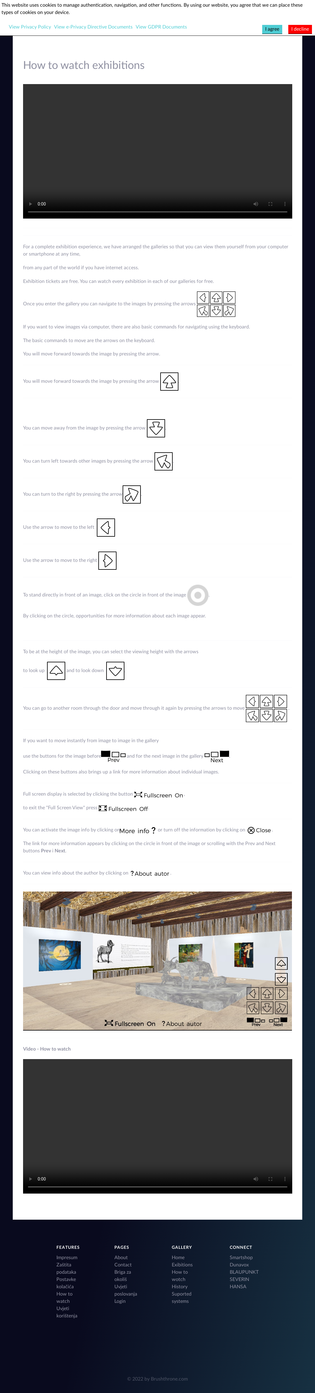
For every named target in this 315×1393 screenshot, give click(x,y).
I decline (300, 29)
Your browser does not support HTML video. (157, 151)
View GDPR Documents (161, 27)
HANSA (238, 1286)
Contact (123, 1264)
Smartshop (241, 1257)
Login (120, 1301)
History (180, 1286)
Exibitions (182, 1264)
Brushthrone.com (169, 1379)
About (121, 1257)
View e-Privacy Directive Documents (93, 27)
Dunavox (239, 1264)
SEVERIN (239, 1279)
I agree (272, 29)
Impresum (66, 1257)
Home (178, 1257)
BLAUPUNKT (244, 1272)
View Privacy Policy (30, 27)
